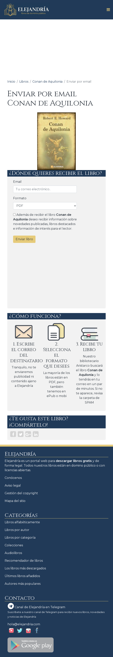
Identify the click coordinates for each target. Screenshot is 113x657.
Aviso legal (13, 485)
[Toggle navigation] (107, 9)
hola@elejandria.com (24, 624)
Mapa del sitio (15, 501)
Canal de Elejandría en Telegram (36, 606)
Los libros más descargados (25, 568)
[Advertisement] (56, 48)
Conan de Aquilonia (47, 81)
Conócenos (13, 478)
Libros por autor (17, 530)
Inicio (11, 81)
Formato (19, 198)
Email (17, 182)
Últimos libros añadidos (22, 576)
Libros (23, 81)
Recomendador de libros (24, 560)
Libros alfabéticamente (22, 522)
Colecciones (14, 545)
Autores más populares (22, 584)
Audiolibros (13, 553)
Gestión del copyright (21, 493)
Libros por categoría (20, 537)
